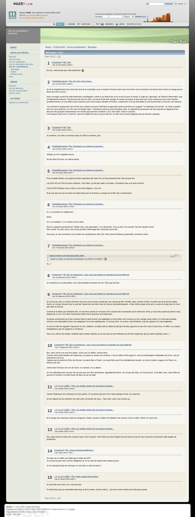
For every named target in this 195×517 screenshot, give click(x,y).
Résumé (12, 57)
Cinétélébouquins (60, 81)
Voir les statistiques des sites (21, 64)
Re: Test (67, 62)
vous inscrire (44, 15)
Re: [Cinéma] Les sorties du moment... (86, 146)
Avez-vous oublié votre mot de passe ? (31, 17)
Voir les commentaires (18, 91)
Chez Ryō (179, 42)
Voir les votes (14, 93)
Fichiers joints (16, 74)
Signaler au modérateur (19, 102)
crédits (71, 509)
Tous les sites (14, 59)
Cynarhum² (57, 62)
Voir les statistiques (17, 62)
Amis (11, 77)
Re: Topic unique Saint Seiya (85, 477)
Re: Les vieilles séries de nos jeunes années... (93, 386)
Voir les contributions (18, 67)
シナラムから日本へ (62, 386)
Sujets (13, 72)
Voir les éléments (16, 88)
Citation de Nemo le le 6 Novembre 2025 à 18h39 (66, 256)
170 (59, 56)
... (57, 56)
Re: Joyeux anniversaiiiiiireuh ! (80, 450)
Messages (15, 69)
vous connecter (30, 15)
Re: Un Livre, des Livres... (80, 81)
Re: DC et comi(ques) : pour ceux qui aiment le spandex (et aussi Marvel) (96, 275)
